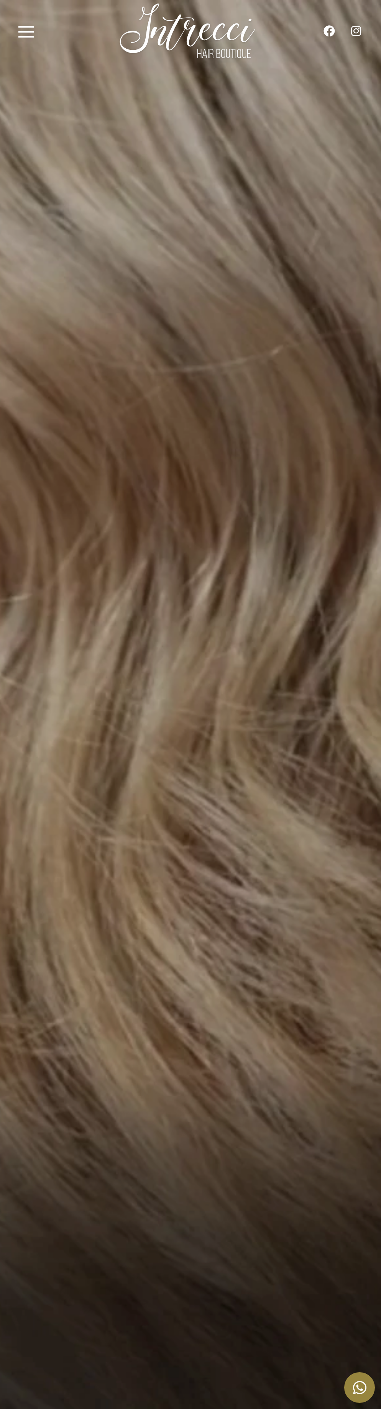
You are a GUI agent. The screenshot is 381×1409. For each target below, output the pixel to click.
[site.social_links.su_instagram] (356, 31)
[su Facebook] (329, 31)
